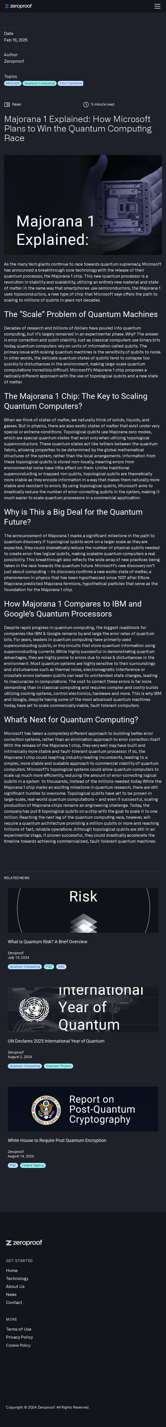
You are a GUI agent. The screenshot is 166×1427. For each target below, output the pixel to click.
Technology (17, 1279)
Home (12, 1271)
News (11, 1295)
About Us (15, 1287)
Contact (14, 1303)
